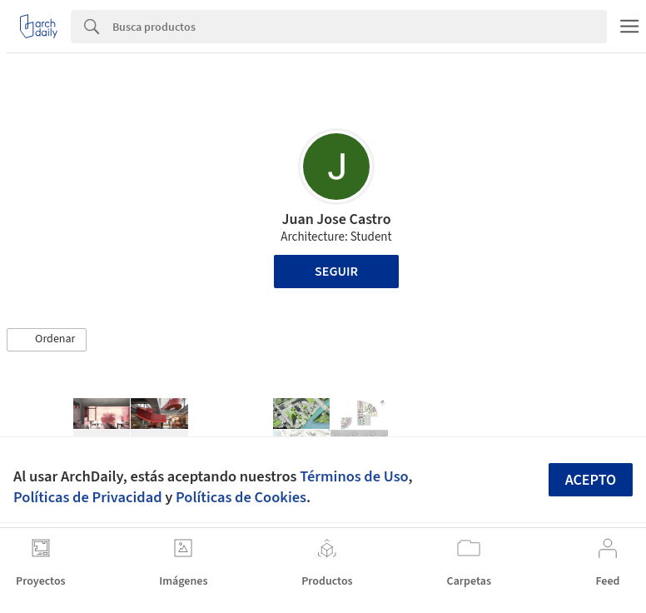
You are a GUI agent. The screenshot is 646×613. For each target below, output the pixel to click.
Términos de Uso (354, 476)
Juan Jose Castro (335, 219)
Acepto (591, 480)
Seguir (336, 271)
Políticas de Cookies (241, 497)
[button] (47, 339)
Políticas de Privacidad (87, 497)
